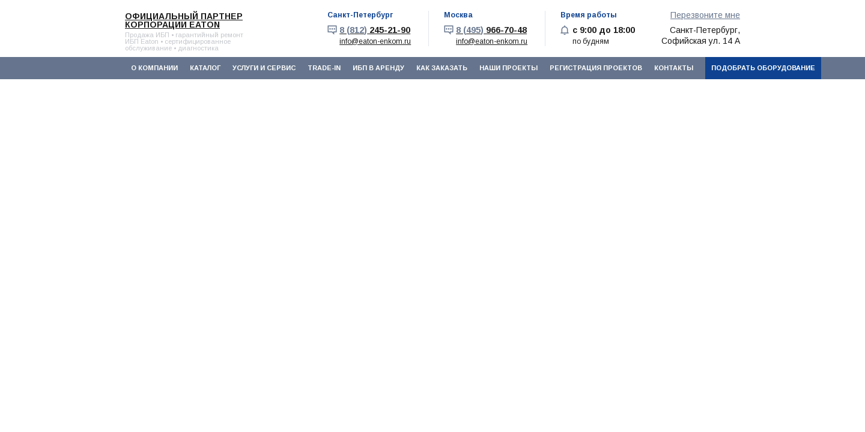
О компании (154, 67)
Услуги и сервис (264, 67)
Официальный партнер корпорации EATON (184, 20)
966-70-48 (491, 30)
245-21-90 (374, 30)
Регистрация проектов (596, 67)
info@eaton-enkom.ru (375, 41)
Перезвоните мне (705, 15)
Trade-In (324, 67)
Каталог (205, 67)
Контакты (673, 67)
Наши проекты (508, 67)
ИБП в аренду (378, 67)
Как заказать (441, 67)
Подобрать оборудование (763, 67)
